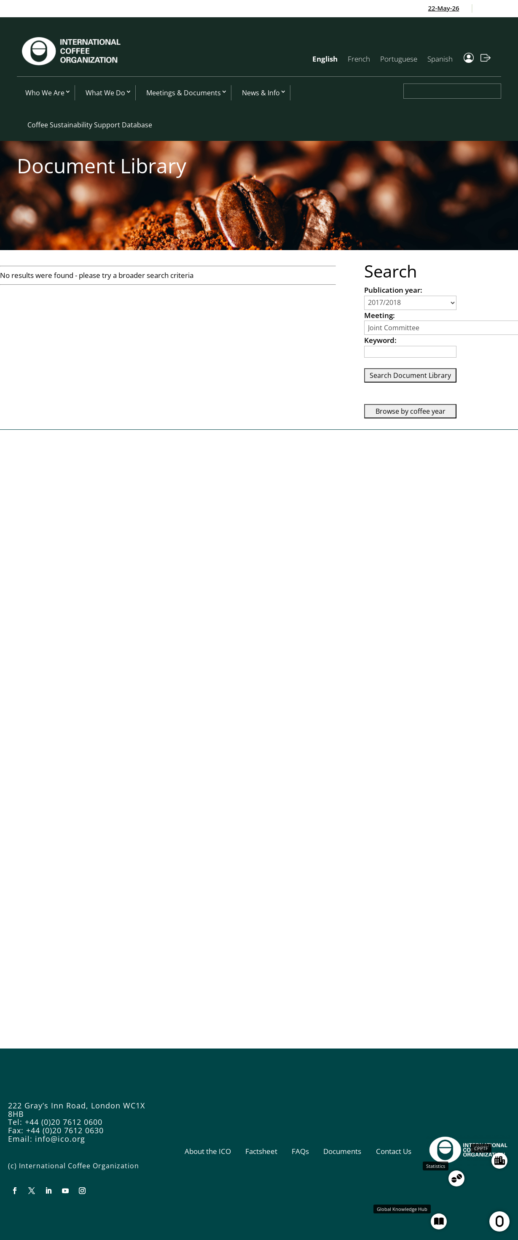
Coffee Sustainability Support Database (89, 124)
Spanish (440, 59)
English (325, 59)
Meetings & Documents (183, 92)
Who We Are (44, 92)
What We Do (105, 92)
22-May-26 (448, 8)
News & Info (261, 92)
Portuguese (398, 59)
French (359, 59)
